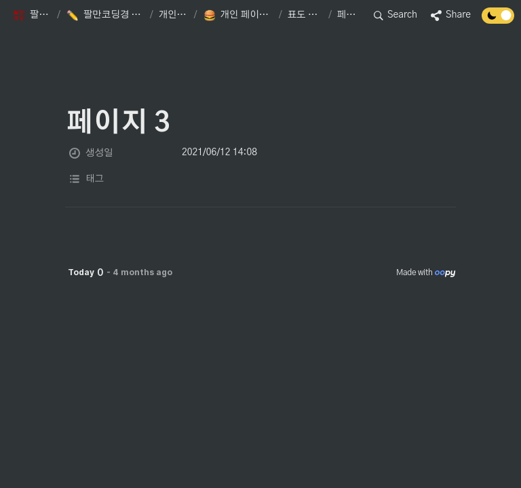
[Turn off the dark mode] (498, 20)
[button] (32, 15)
